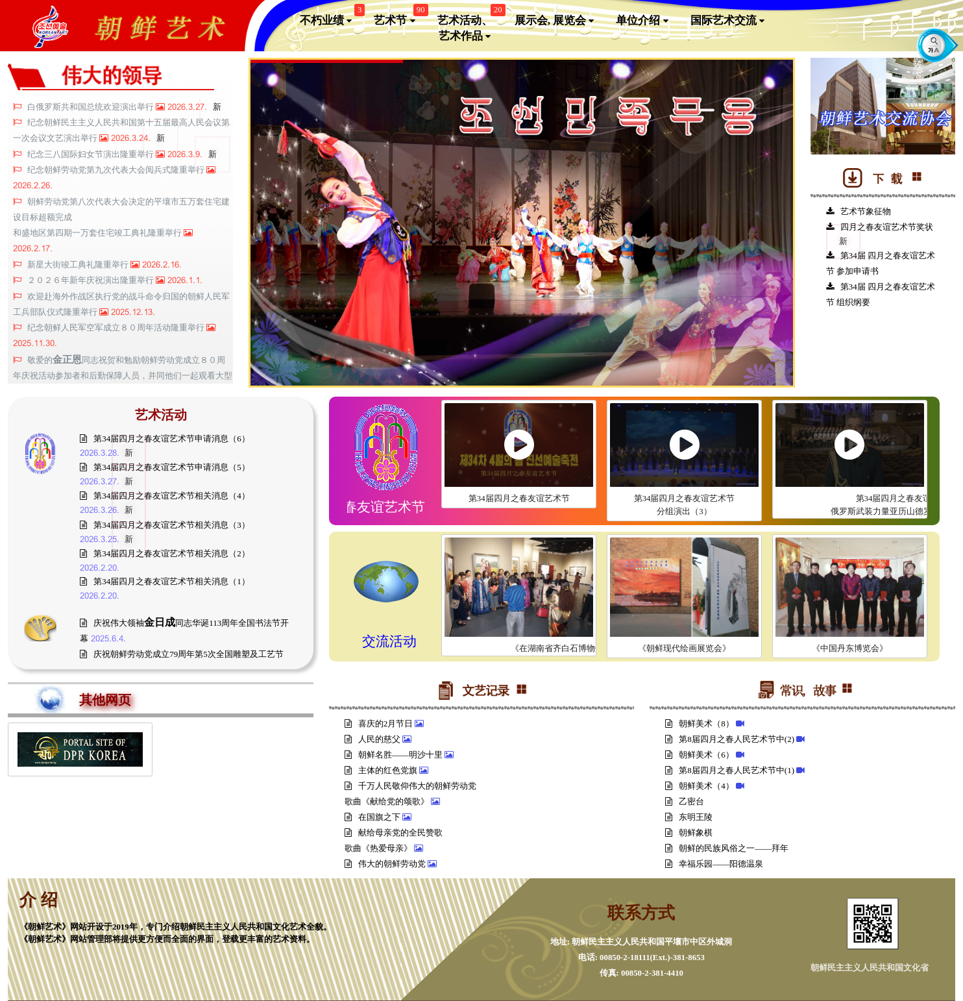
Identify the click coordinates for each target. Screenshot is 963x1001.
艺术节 (399, 18)
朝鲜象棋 (689, 832)
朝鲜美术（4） (700, 786)
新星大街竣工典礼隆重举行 (78, 264)
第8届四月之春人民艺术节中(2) (730, 739)
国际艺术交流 (727, 21)
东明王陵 (689, 817)
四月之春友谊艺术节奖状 (879, 227)
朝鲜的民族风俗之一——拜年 (727, 848)
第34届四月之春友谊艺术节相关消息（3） (165, 525)
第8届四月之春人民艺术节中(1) (730, 770)
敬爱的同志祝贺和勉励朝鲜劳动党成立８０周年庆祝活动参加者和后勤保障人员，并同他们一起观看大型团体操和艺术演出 (122, 376)
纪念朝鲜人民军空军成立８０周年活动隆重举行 (116, 327)
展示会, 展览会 (554, 21)
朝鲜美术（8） (700, 723)
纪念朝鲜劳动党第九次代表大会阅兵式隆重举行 (116, 170)
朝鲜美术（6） (700, 755)
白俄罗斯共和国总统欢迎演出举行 (91, 107)
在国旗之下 (373, 817)
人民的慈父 (373, 739)
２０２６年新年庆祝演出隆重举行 (91, 280)
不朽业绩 (330, 18)
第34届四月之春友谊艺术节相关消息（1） (165, 581)
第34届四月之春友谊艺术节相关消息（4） (165, 495)
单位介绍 (642, 21)
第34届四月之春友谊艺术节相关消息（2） (165, 553)
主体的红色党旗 (382, 770)
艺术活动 (161, 415)
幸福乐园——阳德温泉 (715, 864)
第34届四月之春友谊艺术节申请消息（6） (165, 438)
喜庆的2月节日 (380, 723)
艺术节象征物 (858, 211)
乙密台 (685, 801)
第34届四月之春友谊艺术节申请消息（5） (165, 467)
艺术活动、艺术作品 (469, 25)
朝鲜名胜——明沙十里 (395, 755)
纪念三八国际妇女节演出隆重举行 (91, 154)
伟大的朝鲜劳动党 (386, 864)
